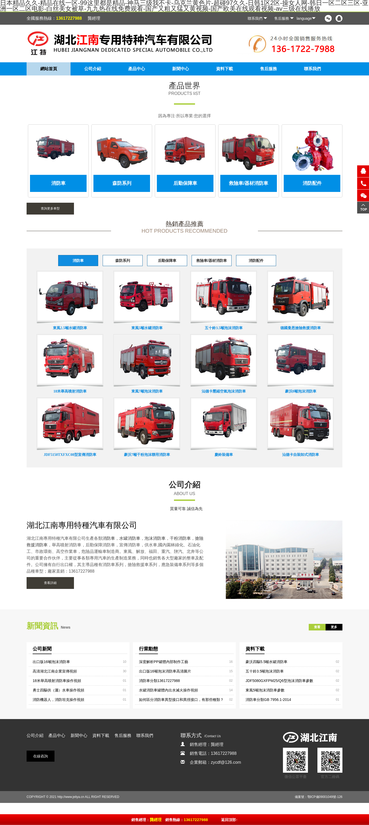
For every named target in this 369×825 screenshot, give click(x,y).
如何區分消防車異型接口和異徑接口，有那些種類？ (181, 699)
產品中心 (136, 69)
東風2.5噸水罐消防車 (70, 328)
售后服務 (284, 18)
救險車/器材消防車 (211, 260)
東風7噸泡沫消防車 (147, 391)
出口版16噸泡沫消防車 (51, 662)
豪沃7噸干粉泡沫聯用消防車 (147, 455)
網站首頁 (48, 69)
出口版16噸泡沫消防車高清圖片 (165, 671)
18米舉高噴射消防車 (70, 391)
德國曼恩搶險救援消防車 (300, 328)
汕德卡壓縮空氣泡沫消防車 (224, 391)
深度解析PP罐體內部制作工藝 (163, 662)
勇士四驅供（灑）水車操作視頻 (58, 690)
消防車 (78, 260)
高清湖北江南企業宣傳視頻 (55, 671)
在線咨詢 (40, 756)
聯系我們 (257, 18)
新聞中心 (180, 69)
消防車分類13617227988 (159, 681)
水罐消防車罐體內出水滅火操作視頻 (168, 690)
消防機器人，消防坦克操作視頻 (58, 699)
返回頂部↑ (229, 820)
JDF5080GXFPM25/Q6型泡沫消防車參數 (279, 681)
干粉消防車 (180, 538)
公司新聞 (42, 648)
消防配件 (256, 260)
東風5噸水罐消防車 (147, 328)
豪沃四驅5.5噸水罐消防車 (266, 662)
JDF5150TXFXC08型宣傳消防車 (70, 455)
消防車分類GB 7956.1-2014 (268, 699)
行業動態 (148, 648)
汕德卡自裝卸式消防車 (300, 455)
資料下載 (224, 69)
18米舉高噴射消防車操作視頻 (57, 681)
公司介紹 (92, 69)
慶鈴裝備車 (224, 455)
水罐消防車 (129, 538)
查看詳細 (50, 583)
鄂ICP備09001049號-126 (324, 797)
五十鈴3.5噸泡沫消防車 (224, 328)
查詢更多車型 (50, 208)
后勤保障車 (167, 260)
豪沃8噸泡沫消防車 (300, 391)
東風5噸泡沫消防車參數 (265, 690)
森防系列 (122, 260)
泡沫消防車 (155, 538)
